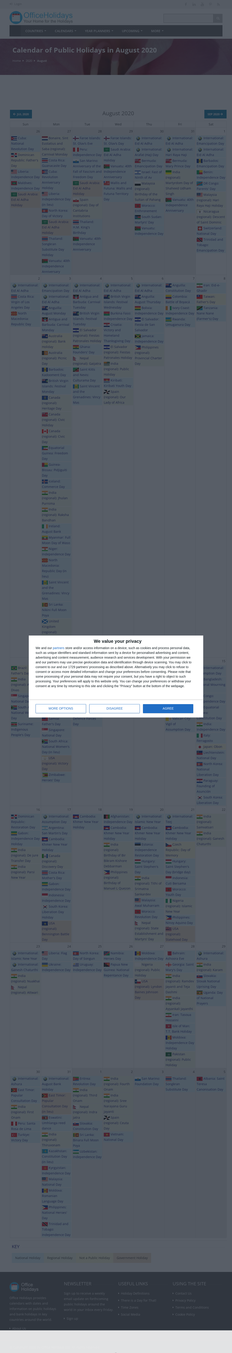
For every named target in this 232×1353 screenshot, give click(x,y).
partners (58, 648)
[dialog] (116, 676)
